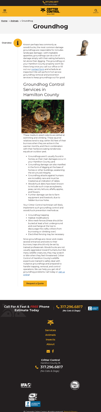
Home (4, 21)
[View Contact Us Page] (48, 351)
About (51, 343)
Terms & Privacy (70, 405)
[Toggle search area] (96, 11)
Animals (14, 21)
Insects (50, 339)
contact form (37, 69)
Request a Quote (35, 283)
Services (50, 329)
